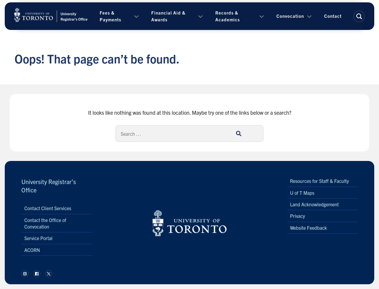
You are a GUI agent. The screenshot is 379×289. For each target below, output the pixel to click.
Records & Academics (227, 16)
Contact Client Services (47, 208)
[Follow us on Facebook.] (36, 273)
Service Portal (38, 238)
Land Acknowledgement (314, 204)
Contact (333, 16)
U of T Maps (302, 193)
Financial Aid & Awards (168, 16)
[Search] (189, 133)
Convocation (290, 16)
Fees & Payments (110, 16)
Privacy (297, 216)
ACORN (32, 250)
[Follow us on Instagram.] (24, 273)
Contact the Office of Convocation (45, 223)
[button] (359, 16)
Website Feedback (308, 228)
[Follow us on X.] (48, 273)
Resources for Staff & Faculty (319, 181)
